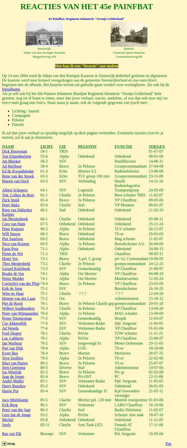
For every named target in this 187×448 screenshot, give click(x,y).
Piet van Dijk (12, 348)
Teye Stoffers (12, 358)
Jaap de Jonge (13, 376)
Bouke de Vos (13, 273)
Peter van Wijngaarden (20, 313)
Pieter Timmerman (17, 318)
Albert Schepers (15, 190)
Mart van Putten (15, 363)
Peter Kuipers (13, 229)
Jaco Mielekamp (15, 400)
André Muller (13, 381)
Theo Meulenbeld (16, 264)
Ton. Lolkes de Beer (18, 195)
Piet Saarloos (12, 239)
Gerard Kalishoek (16, 269)
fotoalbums (11, 89)
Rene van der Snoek (18, 176)
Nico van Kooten (15, 244)
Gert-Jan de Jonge (16, 415)
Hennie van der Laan (18, 298)
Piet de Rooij (12, 303)
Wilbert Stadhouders (18, 308)
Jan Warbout (12, 343)
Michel (7, 420)
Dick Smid (10, 200)
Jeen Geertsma (13, 367)
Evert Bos (10, 353)
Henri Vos (10, 259)
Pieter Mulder (13, 278)
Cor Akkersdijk (14, 323)
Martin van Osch (15, 181)
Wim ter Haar (13, 293)
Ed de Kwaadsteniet (18, 171)
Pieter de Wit (12, 254)
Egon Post (10, 249)
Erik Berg (9, 405)
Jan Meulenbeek (15, 219)
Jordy (6, 425)
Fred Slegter (12, 333)
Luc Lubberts (12, 338)
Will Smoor (11, 234)
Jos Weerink (11, 372)
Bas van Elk (11, 434)
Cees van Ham (13, 224)
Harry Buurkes (14, 386)
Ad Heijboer (12, 166)
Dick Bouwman (14, 151)
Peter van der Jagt (16, 410)
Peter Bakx (11, 205)
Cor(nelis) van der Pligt (21, 283)
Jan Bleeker (11, 161)
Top (168, 444)
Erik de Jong (12, 288)
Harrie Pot (10, 391)
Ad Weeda (10, 328)
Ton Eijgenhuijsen (16, 156)
